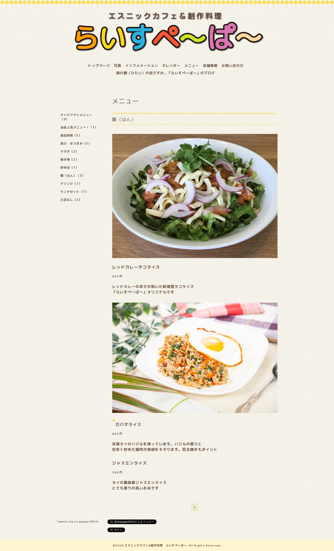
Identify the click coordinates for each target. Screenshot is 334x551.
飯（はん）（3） (72, 175)
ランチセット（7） (74, 192)
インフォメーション (141, 65)
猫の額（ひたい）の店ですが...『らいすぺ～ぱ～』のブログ (165, 73)
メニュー (191, 65)
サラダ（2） (69, 151)
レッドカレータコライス (136, 267)
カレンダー (171, 65)
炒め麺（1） (69, 167)
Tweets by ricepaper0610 (77, 521)
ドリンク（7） (71, 184)
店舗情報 (210, 65)
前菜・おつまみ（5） (75, 143)
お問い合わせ (233, 65)
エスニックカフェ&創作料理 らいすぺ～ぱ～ (156, 545)
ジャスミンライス (129, 463)
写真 (117, 65)
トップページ (99, 65)
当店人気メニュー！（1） (79, 127)
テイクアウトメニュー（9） (76, 117)
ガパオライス (128, 424)
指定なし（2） (71, 200)
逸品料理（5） (71, 135)
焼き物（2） (69, 159)
